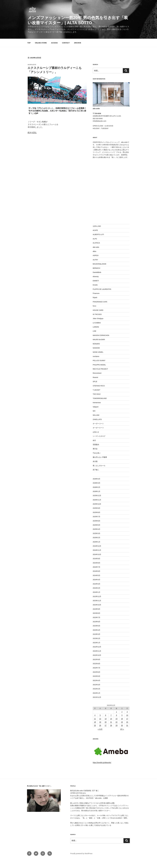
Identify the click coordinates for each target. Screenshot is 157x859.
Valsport (95, 407)
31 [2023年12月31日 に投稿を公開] (127, 725)
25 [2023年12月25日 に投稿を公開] (95, 725)
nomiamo (96, 356)
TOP (29, 43)
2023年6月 (96, 622)
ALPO (95, 239)
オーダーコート (98, 423)
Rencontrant (97, 373)
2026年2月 (96, 487)
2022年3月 (96, 685)
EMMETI (96, 281)
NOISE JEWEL (98, 352)
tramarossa (97, 402)
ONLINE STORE (41, 43)
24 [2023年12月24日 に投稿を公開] (127, 722)
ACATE (95, 230)
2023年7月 (96, 617)
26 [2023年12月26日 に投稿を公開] (100, 725)
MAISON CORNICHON (101, 335)
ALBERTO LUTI (98, 234)
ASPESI (95, 255)
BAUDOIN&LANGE (99, 264)
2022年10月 (97, 655)
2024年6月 (96, 571)
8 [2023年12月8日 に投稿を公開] (116, 715)
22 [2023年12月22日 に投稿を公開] (116, 722)
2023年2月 (96, 638)
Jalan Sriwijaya (98, 318)
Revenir (95, 377)
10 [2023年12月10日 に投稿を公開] (127, 715)
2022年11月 (97, 651)
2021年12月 (97, 697)
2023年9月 (96, 609)
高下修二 (96, 470)
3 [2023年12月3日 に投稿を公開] (127, 712)
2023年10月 (97, 605)
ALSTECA (96, 243)
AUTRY (95, 260)
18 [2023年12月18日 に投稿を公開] (95, 722)
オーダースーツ (98, 428)
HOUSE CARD (98, 310)
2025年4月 (96, 529)
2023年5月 (96, 626)
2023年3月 (96, 634)
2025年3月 (96, 533)
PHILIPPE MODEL (99, 365)
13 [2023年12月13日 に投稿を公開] (106, 719)
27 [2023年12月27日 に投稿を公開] (106, 725)
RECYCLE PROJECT (100, 369)
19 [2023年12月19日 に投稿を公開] (100, 722)
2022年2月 (96, 689)
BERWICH (96, 268)
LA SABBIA (97, 323)
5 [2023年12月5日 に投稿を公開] (100, 715)
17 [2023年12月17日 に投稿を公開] (127, 719)
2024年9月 (96, 558)
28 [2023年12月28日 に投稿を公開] (111, 725)
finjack (95, 297)
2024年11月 (97, 550)
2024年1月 (96, 592)
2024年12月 (97, 546)
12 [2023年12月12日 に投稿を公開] (100, 719)
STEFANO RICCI (99, 386)
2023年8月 (96, 613)
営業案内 (96, 444)
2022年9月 (96, 659)
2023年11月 (97, 601)
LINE (94, 331)
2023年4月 (96, 630)
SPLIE (95, 381)
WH (94, 411)
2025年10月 (97, 504)
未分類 (95, 461)
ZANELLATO (97, 419)
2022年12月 (97, 647)
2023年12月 (97, 596)
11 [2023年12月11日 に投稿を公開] (95, 719)
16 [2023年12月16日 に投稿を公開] (122, 719)
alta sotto (96, 247)
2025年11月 (97, 500)
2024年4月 (96, 579)
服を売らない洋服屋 (100, 457)
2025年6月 (96, 521)
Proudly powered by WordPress (81, 853)
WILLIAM (96, 415)
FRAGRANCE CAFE (100, 302)
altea (94, 251)
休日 (94, 440)
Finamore (96, 293)
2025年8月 (96, 512)
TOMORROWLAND (100, 398)
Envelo (95, 285)
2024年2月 (96, 588)
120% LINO (97, 226)
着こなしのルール (99, 465)
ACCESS (54, 43)
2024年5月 (96, 575)
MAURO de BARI (99, 339)
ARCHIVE (77, 43)
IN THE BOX (97, 314)
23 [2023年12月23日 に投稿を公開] (122, 722)
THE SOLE (97, 394)
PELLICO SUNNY (99, 360)
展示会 (95, 449)
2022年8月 (96, 664)
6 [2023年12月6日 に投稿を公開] (105, 715)
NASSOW (96, 348)
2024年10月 (97, 554)
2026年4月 (96, 479)
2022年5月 (96, 676)
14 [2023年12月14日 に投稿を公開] (111, 719)
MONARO (96, 344)
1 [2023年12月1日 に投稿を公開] (116, 712)
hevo (94, 306)
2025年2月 (96, 537)
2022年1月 (96, 693)
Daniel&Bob (97, 272)
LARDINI (96, 327)
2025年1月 (96, 542)
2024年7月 (96, 567)
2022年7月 (96, 668)
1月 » (122, 729)
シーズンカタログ (99, 436)
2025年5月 (96, 525)
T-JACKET (96, 390)
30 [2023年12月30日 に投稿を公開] (122, 725)
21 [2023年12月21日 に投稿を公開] (111, 722)
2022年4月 (96, 680)
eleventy (96, 276)
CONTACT (66, 43)
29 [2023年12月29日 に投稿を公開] (116, 725)
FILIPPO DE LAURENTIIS (102, 289)
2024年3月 (96, 584)
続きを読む (32, 132)
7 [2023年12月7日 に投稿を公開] (111, 715)
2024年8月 (96, 563)
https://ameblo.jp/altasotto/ (102, 762)
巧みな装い (97, 453)
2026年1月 (96, 491)
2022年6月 (96, 672)
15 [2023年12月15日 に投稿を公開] (116, 719)
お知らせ (96, 432)
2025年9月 (96, 508)
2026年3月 (96, 483)
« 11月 (100, 729)
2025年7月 (96, 516)
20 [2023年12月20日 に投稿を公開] (106, 722)
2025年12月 (97, 495)
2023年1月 (96, 643)
